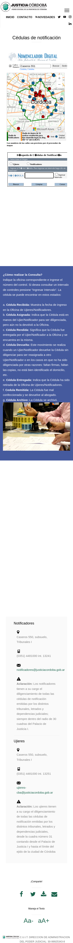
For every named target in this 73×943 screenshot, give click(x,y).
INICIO (10, 17)
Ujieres (19, 741)
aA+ (43, 920)
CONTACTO (24, 17)
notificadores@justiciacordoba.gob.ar (41, 669)
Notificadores (24, 623)
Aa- (28, 920)
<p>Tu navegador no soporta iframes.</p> (36, 100)
